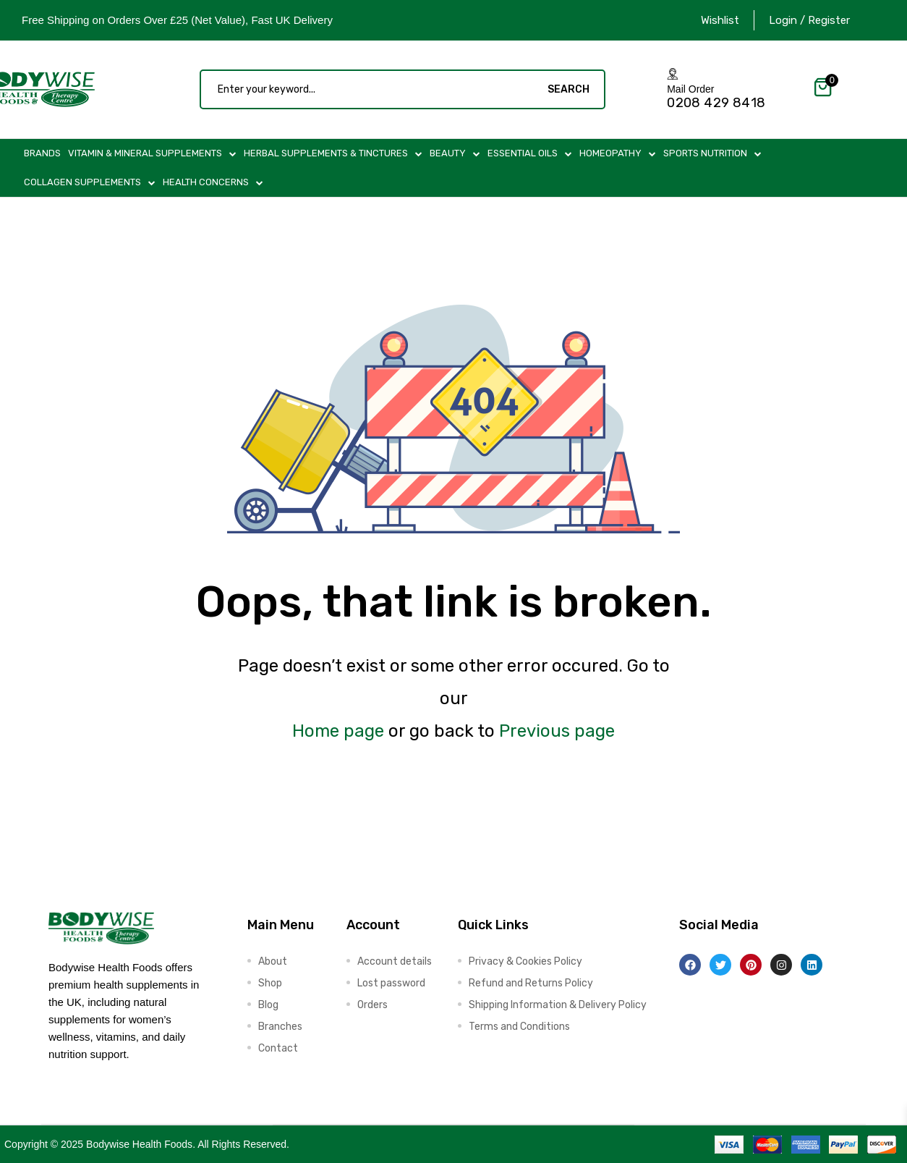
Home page (338, 731)
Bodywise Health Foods (139, 1144)
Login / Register (809, 20)
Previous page (557, 731)
